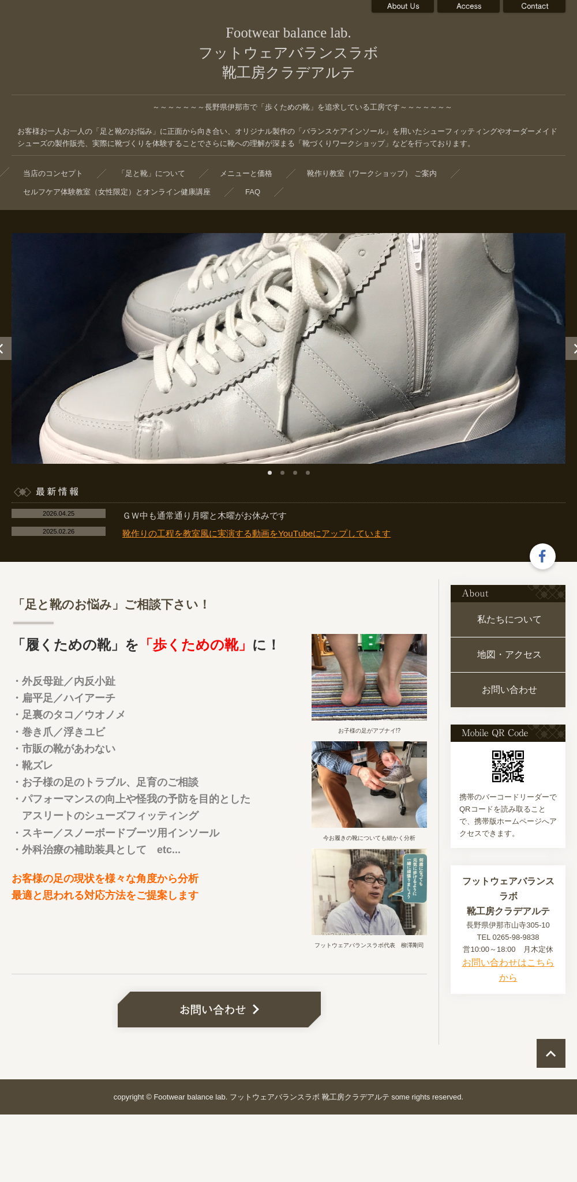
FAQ (252, 191)
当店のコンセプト (53, 173)
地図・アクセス (509, 654)
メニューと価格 (246, 173)
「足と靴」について (151, 173)
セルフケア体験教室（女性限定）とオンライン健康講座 (117, 191)
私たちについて (509, 619)
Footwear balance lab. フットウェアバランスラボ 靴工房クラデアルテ (288, 52)
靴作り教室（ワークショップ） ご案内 (372, 173)
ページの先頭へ (551, 1053)
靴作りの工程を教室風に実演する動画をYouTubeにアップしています (256, 533)
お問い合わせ (509, 690)
